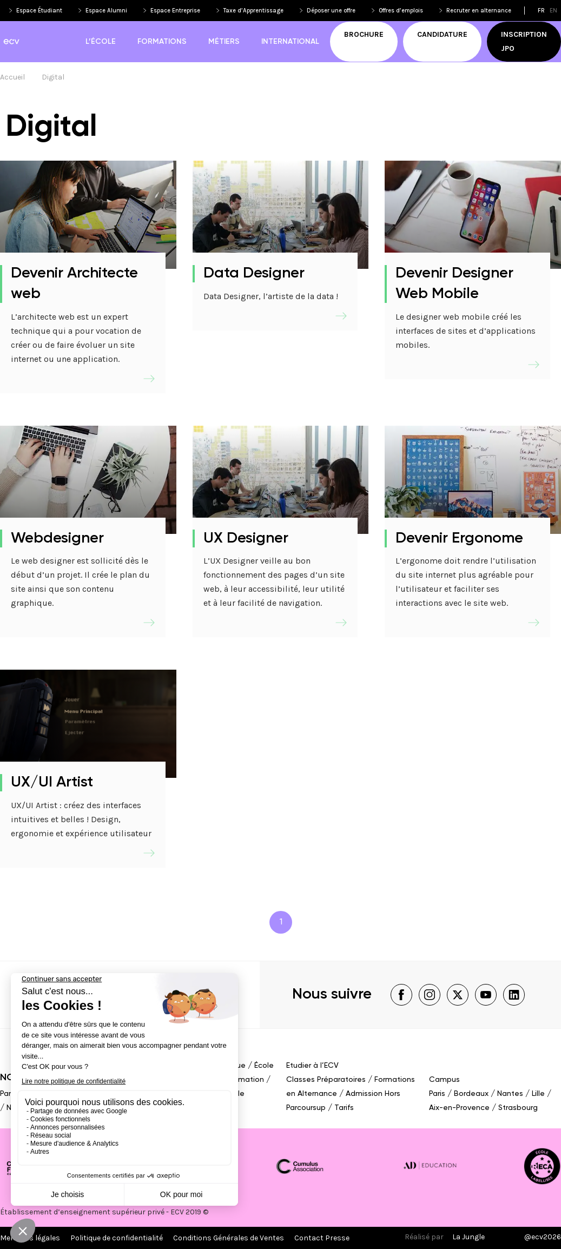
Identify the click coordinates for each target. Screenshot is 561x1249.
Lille (538, 1094)
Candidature (442, 34)
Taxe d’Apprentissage (253, 10)
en (553, 10)
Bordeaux (471, 1094)
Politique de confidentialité (116, 1238)
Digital (53, 77)
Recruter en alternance (478, 10)
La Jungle (468, 1236)
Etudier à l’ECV (312, 1065)
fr (541, 10)
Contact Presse (321, 1238)
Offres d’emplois (401, 10)
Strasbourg (518, 1108)
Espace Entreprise (175, 10)
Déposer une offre (331, 10)
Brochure (364, 34)
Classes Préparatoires (326, 1079)
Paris (8, 1094)
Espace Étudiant (39, 10)
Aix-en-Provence (459, 1108)
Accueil (12, 77)
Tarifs (344, 1108)
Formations (162, 41)
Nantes (510, 1094)
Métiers (224, 41)
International (290, 41)
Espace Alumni (106, 10)
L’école (100, 41)
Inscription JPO (524, 41)
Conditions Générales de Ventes (228, 1238)
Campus (444, 1079)
